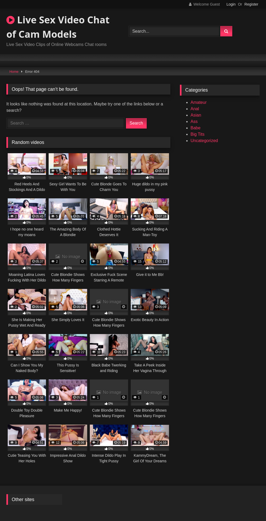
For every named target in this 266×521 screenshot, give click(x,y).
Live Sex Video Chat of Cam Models (57, 27)
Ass (194, 121)
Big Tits (197, 134)
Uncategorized (204, 140)
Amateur (198, 102)
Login (230, 4)
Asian (196, 115)
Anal (195, 108)
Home (14, 72)
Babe (195, 128)
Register (251, 4)
